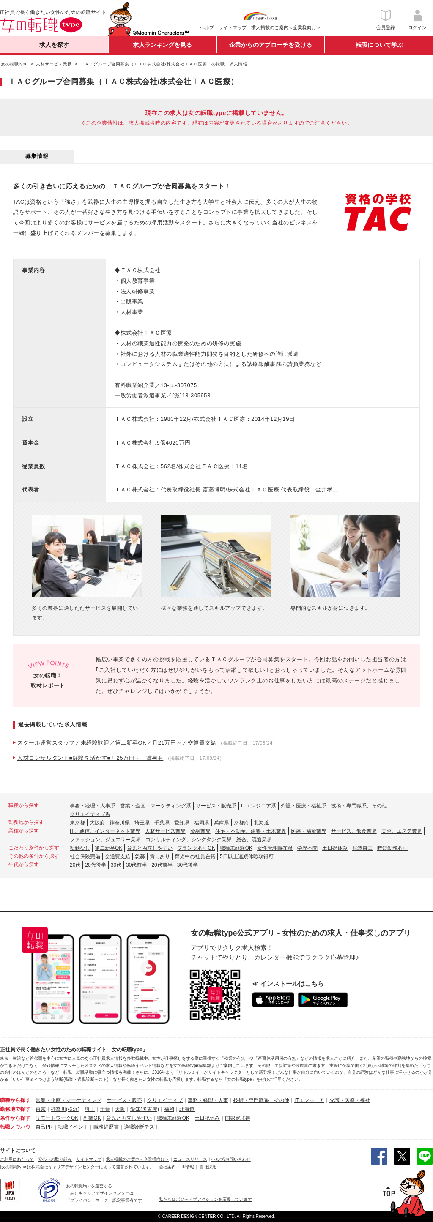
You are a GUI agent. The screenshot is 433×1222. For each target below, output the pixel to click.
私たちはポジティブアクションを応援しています (205, 1199)
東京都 (77, 823)
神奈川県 (120, 823)
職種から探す (15, 1100)
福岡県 (201, 823)
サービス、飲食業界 (354, 831)
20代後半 (95, 865)
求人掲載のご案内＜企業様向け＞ (286, 27)
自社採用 (208, 1167)
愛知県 (181, 823)
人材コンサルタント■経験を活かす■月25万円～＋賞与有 (90, 758)
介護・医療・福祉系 (303, 806)
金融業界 (200, 831)
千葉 (105, 1109)
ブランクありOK (196, 848)
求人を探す (54, 44)
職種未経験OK (236, 848)
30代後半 (187, 865)
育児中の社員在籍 (195, 856)
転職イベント (73, 1126)
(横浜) (72, 1109)
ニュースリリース (190, 1159)
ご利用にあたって (17, 1159)
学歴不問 (307, 848)
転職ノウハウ (15, 1126)
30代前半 (136, 865)
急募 (140, 856)
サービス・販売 (124, 1100)
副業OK (92, 1118)
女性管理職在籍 (275, 848)
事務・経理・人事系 (92, 806)
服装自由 (362, 848)
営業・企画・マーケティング (68, 1100)
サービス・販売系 (216, 806)
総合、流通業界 (254, 840)
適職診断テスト (141, 1126)
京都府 (241, 823)
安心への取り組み (55, 1159)
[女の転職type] (13, 1167)
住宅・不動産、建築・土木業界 (250, 831)
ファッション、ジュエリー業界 (105, 840)
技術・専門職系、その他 (359, 806)
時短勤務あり (392, 848)
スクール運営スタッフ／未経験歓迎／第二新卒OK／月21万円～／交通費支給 (116, 742)
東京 (41, 1109)
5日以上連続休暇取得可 (247, 856)
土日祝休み (335, 848)
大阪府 (97, 823)
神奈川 (58, 1109)
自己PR (44, 1126)
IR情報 (187, 1167)
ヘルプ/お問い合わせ (231, 1159)
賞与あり (160, 856)
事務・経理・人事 (208, 1100)
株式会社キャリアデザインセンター (65, 1167)
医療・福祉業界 (308, 831)
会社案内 (167, 1167)
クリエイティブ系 (90, 814)
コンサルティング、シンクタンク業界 (188, 840)
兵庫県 (221, 823)
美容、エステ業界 (401, 831)
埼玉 (90, 1109)
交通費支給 (117, 856)
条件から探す (15, 1118)
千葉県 (162, 823)
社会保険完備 (85, 856)
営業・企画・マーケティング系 (155, 806)
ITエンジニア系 (258, 806)
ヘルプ (207, 27)
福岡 (169, 1109)
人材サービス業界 (165, 831)
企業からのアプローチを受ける (270, 44)
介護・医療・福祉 (349, 1100)
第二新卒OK (108, 848)
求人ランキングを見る (162, 44)
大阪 (120, 1109)
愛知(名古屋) (144, 1109)
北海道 (261, 823)
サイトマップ (233, 27)
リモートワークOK (57, 1118)
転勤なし (80, 848)
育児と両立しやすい (150, 848)
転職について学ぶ (379, 44)
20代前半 (161, 865)
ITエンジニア (309, 1100)
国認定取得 (237, 1118)
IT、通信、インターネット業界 (105, 831)
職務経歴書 (106, 1126)
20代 (75, 865)
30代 (116, 865)
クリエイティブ (165, 1100)
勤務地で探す (15, 1109)
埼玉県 (142, 823)
